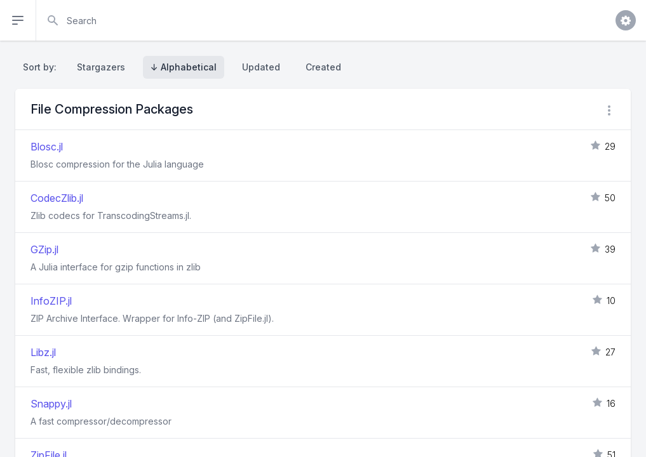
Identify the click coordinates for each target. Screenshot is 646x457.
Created (323, 67)
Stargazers (101, 67)
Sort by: (42, 67)
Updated (261, 67)
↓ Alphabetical (184, 67)
